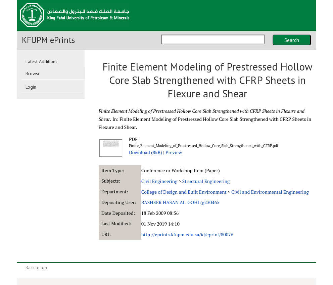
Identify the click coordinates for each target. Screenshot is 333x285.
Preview (173, 152)
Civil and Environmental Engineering (270, 192)
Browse (33, 73)
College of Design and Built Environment (184, 192)
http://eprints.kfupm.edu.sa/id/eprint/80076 (187, 234)
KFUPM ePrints (48, 40)
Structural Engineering (206, 181)
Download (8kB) (145, 152)
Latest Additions (41, 61)
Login (31, 87)
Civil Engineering (159, 181)
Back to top (36, 268)
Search (291, 40)
